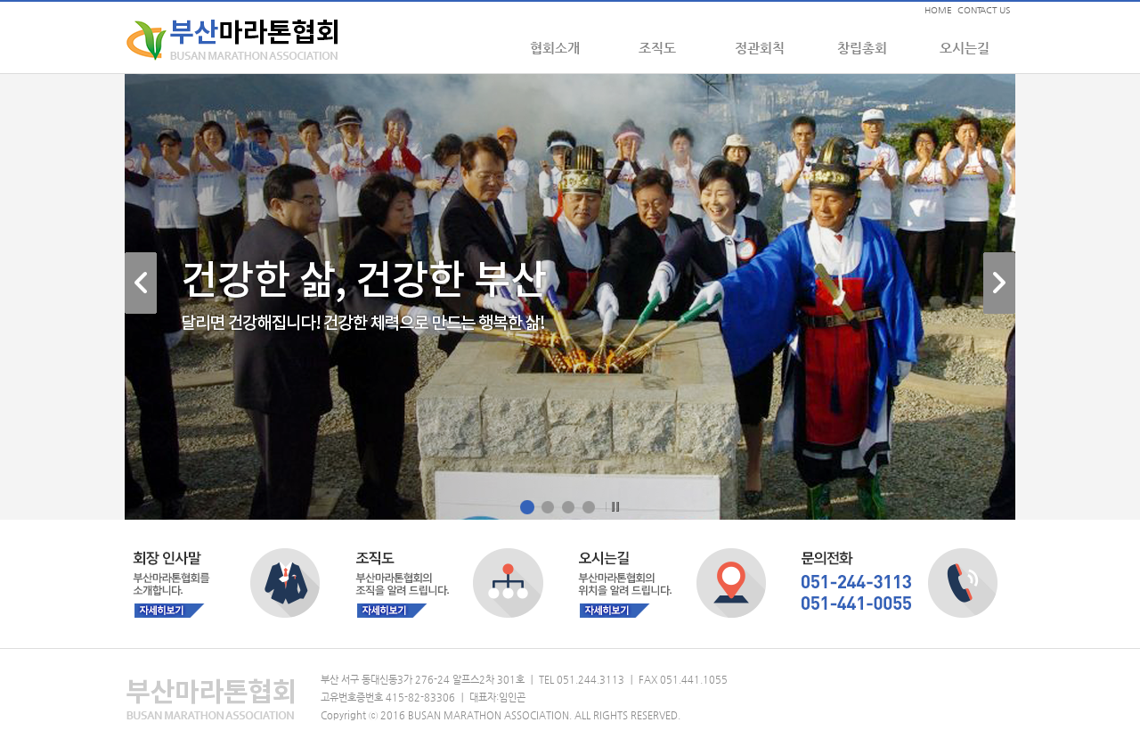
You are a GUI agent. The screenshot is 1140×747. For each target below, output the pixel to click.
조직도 (657, 47)
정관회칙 (760, 47)
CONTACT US (983, 10)
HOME (938, 10)
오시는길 (964, 47)
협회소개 (555, 47)
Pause (613, 507)
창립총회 (862, 47)
